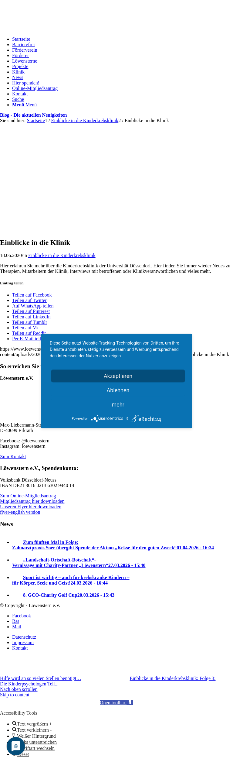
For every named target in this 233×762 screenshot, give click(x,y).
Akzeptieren (118, 376)
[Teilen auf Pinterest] (31, 311)
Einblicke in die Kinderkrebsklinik (62, 255)
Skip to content (14, 694)
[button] (116, 702)
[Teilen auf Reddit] (29, 333)
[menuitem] (122, 39)
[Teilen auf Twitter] (29, 300)
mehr (118, 404)
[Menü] (24, 104)
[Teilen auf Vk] (25, 327)
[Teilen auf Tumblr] (29, 322)
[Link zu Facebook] (21, 615)
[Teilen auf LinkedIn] (31, 316)
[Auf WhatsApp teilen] (33, 305)
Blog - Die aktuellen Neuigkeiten (33, 115)
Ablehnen (117, 390)
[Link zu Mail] (16, 626)
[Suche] (18, 99)
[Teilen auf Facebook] (32, 294)
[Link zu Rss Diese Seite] (15, 621)
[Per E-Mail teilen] (29, 338)
